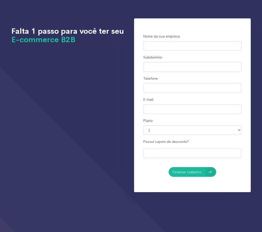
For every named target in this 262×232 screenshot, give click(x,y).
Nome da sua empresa (161, 36)
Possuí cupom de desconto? (166, 141)
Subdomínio (152, 57)
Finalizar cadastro (194, 171)
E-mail (148, 99)
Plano (148, 120)
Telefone (150, 78)
